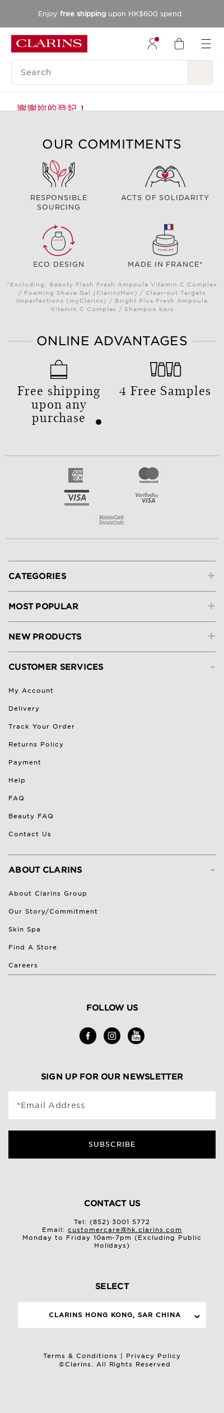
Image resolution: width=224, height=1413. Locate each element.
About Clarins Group (47, 893)
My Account (31, 690)
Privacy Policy (153, 1356)
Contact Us (30, 834)
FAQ (16, 798)
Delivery (24, 708)
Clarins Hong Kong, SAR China (115, 1315)
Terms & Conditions (80, 1356)
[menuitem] (152, 43)
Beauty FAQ (31, 816)
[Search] (99, 72)
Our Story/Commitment (53, 911)
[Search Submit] (200, 72)
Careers (23, 965)
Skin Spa (24, 929)
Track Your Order (41, 726)
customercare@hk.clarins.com (125, 1230)
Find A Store (32, 947)
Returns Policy (36, 744)
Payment (24, 762)
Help (17, 780)
